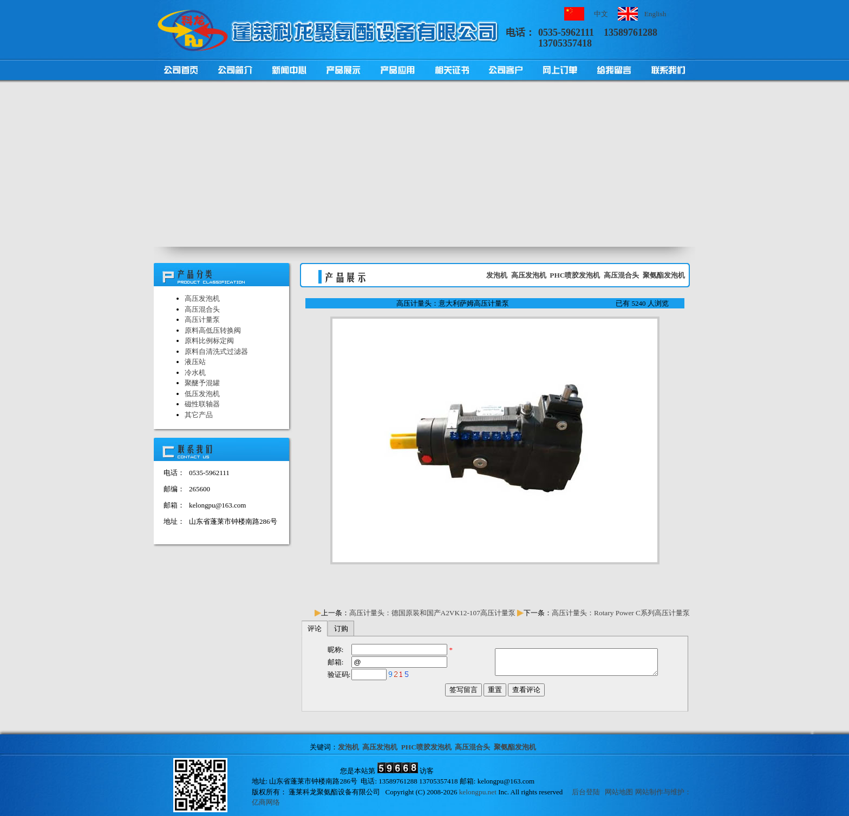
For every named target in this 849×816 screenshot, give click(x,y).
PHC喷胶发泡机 (575, 275)
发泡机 (496, 275)
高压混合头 (202, 309)
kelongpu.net (478, 792)
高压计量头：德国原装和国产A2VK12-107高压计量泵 (432, 613)
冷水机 (195, 372)
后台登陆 (586, 792)
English (655, 14)
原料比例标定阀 (209, 341)
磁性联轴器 (202, 404)
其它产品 (199, 415)
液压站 (195, 362)
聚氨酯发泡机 (664, 275)
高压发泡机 (202, 298)
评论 (315, 628)
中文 (601, 14)
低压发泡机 (202, 394)
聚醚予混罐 (202, 383)
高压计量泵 (202, 319)
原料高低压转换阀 (213, 330)
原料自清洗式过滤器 (216, 351)
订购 (341, 628)
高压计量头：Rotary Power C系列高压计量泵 (621, 613)
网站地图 (619, 792)
